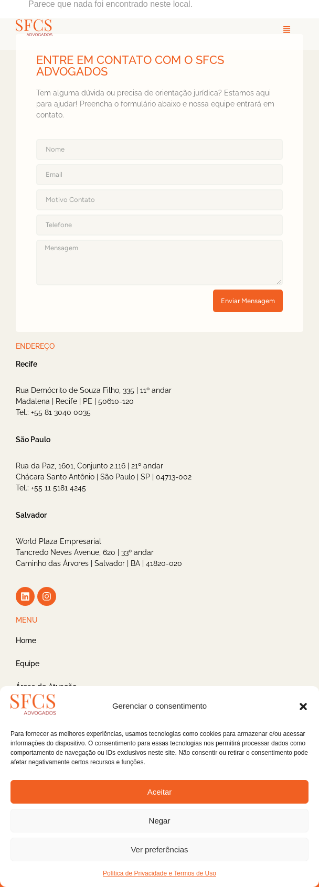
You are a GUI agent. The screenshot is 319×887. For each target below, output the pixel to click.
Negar (160, 820)
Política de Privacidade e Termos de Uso (159, 873)
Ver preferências (159, 849)
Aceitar (159, 791)
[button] (303, 706)
